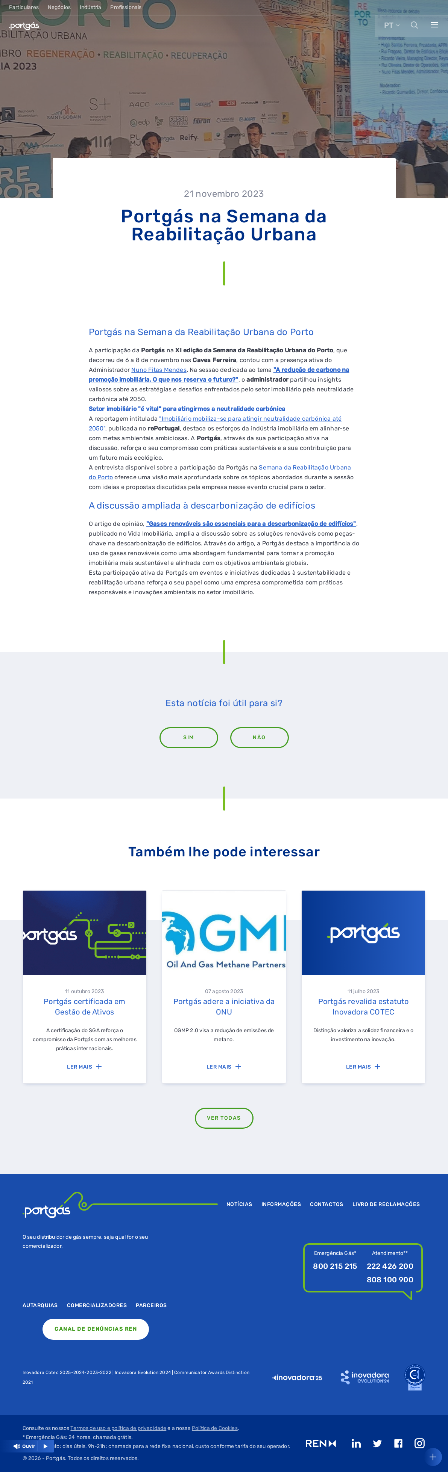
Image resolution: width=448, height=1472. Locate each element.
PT (388, 25)
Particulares (24, 7)
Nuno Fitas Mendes (158, 369)
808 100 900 (390, 1279)
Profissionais (125, 7)
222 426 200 (390, 1266)
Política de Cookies (215, 1428)
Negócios (59, 7)
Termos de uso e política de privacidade (118, 1428)
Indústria (90, 7)
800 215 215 (335, 1266)
